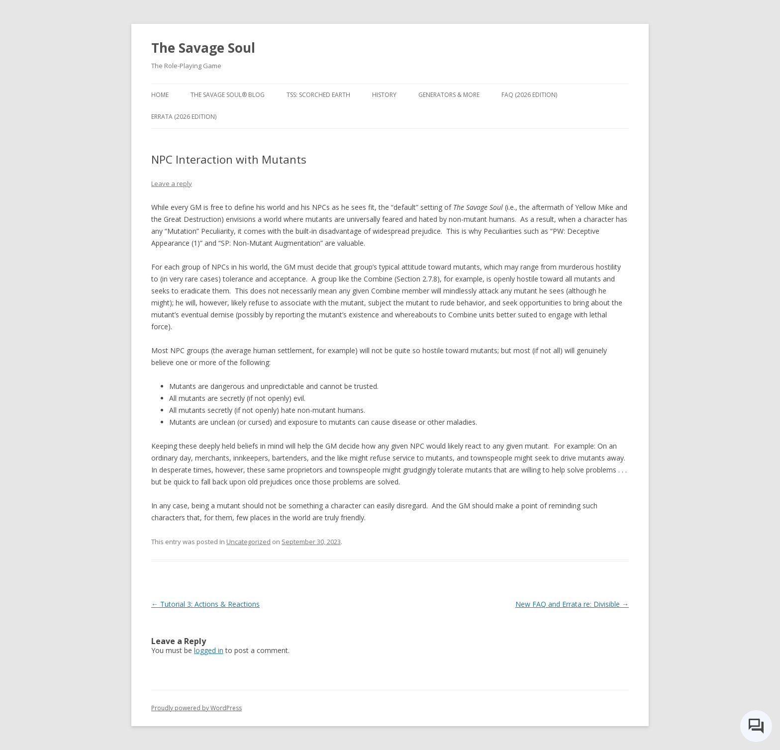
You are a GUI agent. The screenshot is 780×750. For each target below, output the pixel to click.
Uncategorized (248, 541)
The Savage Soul (203, 48)
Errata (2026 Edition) (183, 116)
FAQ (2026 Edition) (529, 95)
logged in (208, 650)
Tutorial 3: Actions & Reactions (205, 604)
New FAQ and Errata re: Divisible (572, 604)
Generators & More (449, 95)
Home (160, 95)
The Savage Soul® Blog (228, 95)
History (384, 95)
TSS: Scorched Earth (318, 95)
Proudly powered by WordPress (196, 708)
